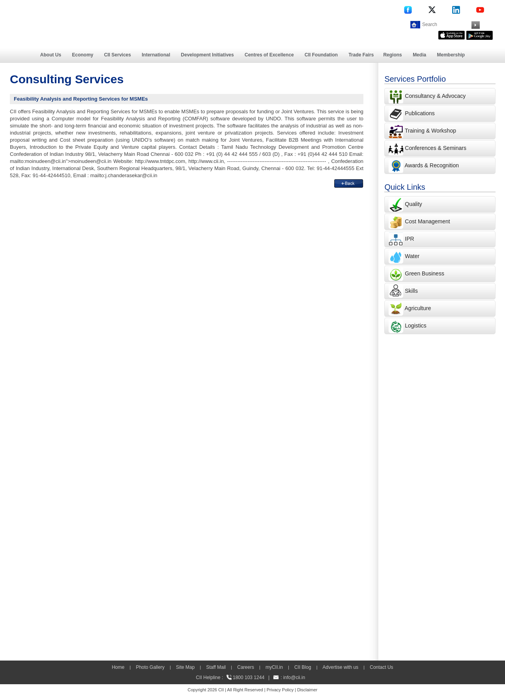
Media (419, 55)
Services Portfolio (415, 79)
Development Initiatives (207, 55)
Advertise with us (341, 667)
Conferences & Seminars (435, 148)
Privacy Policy (280, 689)
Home (118, 667)
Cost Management (427, 221)
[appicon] (451, 34)
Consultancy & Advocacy (434, 96)
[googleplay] (479, 34)
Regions (392, 55)
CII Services (117, 55)
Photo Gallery (150, 667)
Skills (411, 291)
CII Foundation (321, 55)
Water (412, 256)
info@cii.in (294, 677)
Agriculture (418, 308)
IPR (409, 239)
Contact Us (381, 667)
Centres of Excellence (269, 55)
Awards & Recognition (432, 165)
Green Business (424, 273)
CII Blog (302, 667)
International (156, 55)
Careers (245, 667)
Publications (420, 113)
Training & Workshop (429, 130)
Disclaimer (307, 689)
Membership (451, 55)
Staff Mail (216, 667)
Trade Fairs (361, 55)
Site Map (185, 667)
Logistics (415, 325)
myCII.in (274, 667)
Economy (83, 55)
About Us (50, 55)
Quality (413, 204)
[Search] (445, 24)
